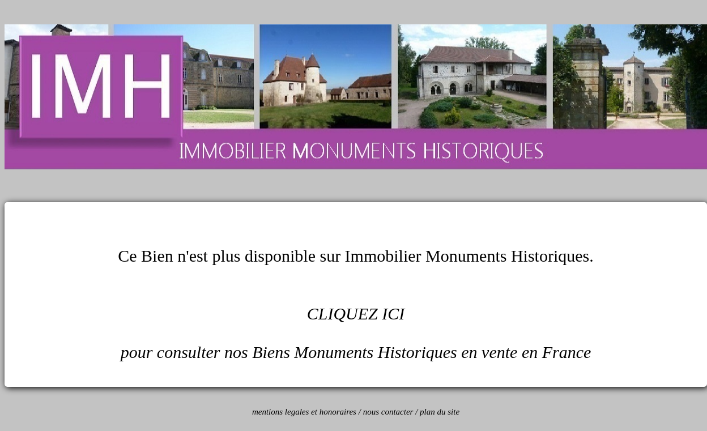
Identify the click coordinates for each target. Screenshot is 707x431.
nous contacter (388, 411)
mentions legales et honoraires (304, 411)
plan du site (439, 411)
